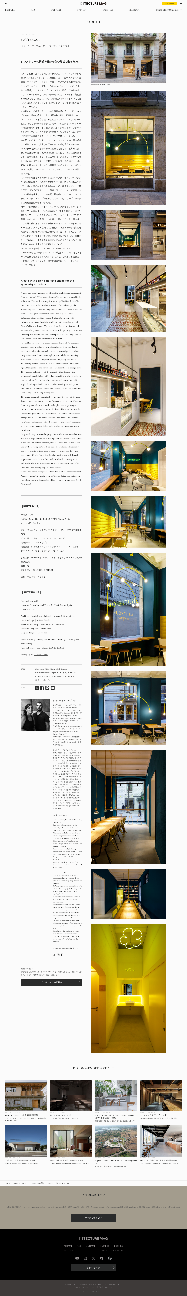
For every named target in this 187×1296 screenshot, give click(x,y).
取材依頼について (115, 1284)
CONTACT (109, 1287)
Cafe (47, 669)
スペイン (47, 680)
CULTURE (56, 10)
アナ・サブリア (63, 673)
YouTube (59, 1207)
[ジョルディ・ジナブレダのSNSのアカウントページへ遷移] (54, 955)
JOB (33, 10)
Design (96, 1207)
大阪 (169, 1207)
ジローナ (39, 680)
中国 (139, 1207)
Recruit (116, 1207)
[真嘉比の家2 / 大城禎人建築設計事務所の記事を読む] (71, 1141)
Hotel (148, 1207)
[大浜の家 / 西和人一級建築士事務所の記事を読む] (26, 1141)
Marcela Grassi (41, 654)
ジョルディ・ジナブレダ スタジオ (67, 676)
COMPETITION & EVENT (169, 10)
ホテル (163, 1207)
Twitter (93, 1258)
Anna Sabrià (40, 669)
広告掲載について (71, 1284)
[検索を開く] (6, 3)
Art (75, 1207)
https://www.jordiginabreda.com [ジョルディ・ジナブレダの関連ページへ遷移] (65, 948)
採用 (121, 1207)
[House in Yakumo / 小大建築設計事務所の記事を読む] (26, 1095)
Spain (54, 673)
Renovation (35, 1207)
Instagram (85, 1258)
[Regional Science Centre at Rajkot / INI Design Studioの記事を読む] (116, 1141)
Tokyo (43, 1207)
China (158, 1207)
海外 (78, 1207)
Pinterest (110, 1258)
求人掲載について (101, 1284)
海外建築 (15, 1207)
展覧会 (70, 1207)
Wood (48, 1207)
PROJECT (82, 10)
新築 (153, 1207)
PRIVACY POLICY (88, 1287)
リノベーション (25, 1207)
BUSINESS (108, 10)
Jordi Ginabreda (62, 669)
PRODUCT (134, 10)
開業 (143, 1207)
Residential (132, 1207)
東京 (9, 1207)
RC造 (174, 1207)
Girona (53, 669)
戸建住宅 (89, 1207)
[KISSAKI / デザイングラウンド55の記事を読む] (161, 1095)
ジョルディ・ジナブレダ (44, 676)
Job (112, 1207)
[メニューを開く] (181, 3)
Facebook (101, 1258)
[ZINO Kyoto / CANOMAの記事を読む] (71, 1095)
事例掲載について (86, 1284)
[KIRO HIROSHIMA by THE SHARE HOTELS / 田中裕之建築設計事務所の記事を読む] (116, 1095)
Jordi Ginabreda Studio (43, 673)
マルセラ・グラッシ (36, 577)
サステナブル (104, 1207)
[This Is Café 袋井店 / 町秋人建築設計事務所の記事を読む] (161, 1141)
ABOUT (77, 1287)
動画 (64, 1207)
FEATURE (10, 10)
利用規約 (100, 1287)
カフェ (73, 673)
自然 (126, 1207)
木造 (53, 1207)
